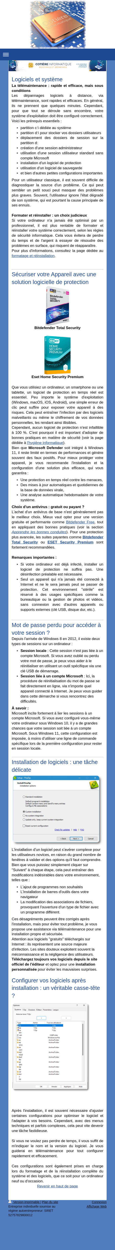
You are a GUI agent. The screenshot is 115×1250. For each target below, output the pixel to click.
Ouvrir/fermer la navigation (57, 54)
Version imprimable (24, 1202)
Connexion (99, 1202)
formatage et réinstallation (33, 256)
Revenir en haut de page (57, 1186)
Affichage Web (97, 1206)
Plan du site (50, 1202)
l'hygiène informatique (45, 443)
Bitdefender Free (80, 522)
